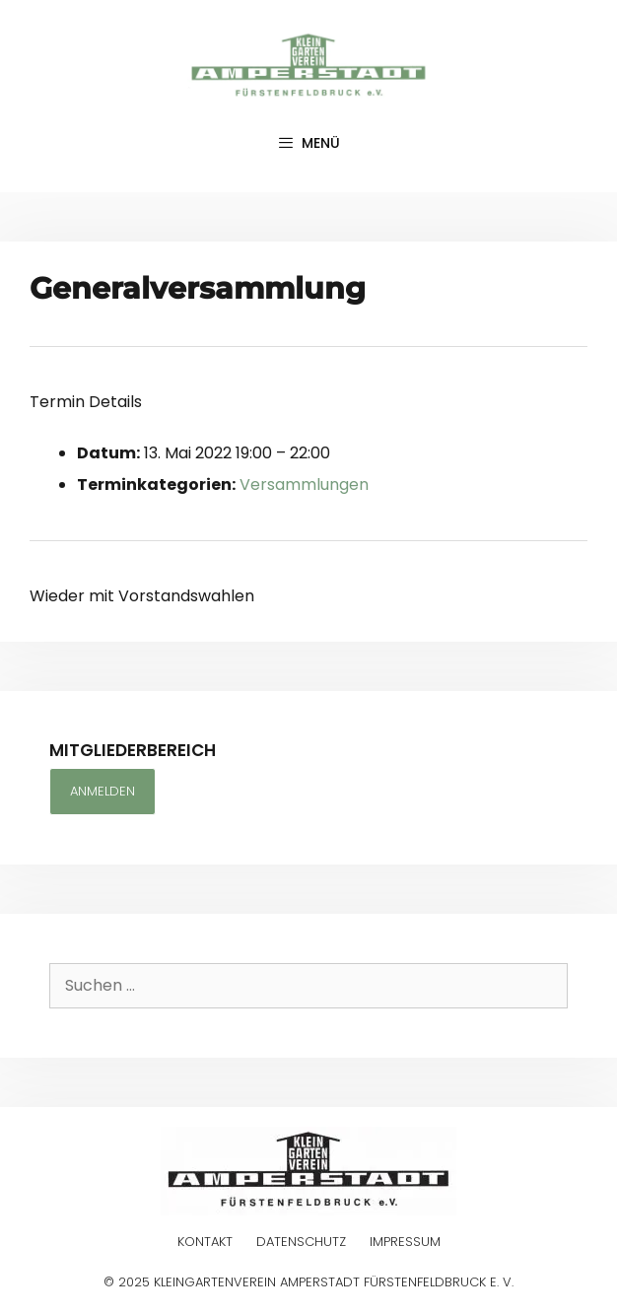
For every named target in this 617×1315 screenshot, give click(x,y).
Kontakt (205, 1241)
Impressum (405, 1241)
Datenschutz (301, 1241)
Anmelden (102, 791)
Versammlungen (304, 484)
